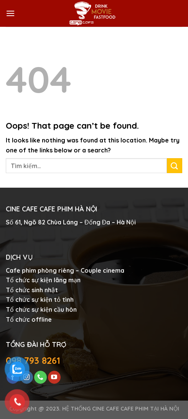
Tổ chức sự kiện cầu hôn (41, 309)
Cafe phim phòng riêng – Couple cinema (65, 270)
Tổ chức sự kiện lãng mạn (43, 280)
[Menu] (10, 13)
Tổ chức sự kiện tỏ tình (40, 299)
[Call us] (40, 377)
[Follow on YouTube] (54, 377)
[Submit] (174, 165)
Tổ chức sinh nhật (32, 290)
